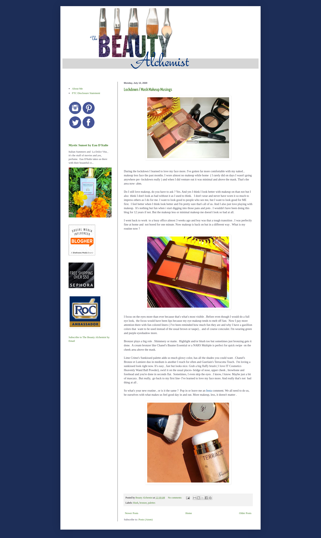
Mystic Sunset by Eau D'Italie (88, 145)
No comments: (175, 497)
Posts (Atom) (146, 519)
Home (188, 513)
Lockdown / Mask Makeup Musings (148, 90)
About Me (77, 88)
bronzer (143, 503)
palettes (151, 503)
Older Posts (245, 513)
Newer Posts (131, 513)
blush (135, 503)
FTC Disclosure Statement (86, 93)
